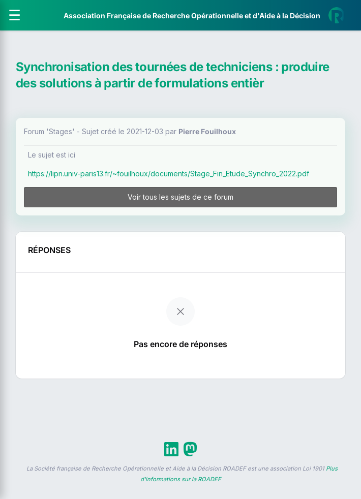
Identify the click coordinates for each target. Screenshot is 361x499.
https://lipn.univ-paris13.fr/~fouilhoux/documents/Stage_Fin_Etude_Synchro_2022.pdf (168, 173)
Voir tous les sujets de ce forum (180, 197)
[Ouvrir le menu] (14, 15)
